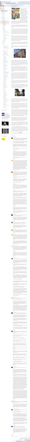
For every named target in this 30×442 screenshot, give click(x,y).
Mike (13, 233)
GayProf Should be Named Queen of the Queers (19, 133)
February (4, 40)
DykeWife (4, 96)
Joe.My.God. (4, 107)
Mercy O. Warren (5, 80)
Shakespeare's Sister (5, 52)
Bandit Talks (4, 90)
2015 (3, 12)
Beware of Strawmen (5, 38)
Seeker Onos (14, 257)
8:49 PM (13, 244)
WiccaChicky (4, 69)
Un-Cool (4, 70)
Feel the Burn (4, 36)
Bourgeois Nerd (4, 95)
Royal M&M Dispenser (5, 101)
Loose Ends (4, 91)
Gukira (4, 102)
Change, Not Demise (5, 34)
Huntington (4, 58)
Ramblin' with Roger (5, 62)
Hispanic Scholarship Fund (6, 46)
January (4, 41)
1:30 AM (13, 189)
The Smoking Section (5, 68)
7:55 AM (13, 220)
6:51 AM (13, 205)
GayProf (14, 330)
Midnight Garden (5, 64)
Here (4, 110)
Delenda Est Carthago (5, 65)
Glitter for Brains (5, 106)
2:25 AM (13, 250)
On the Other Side (5, 78)
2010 (3, 17)
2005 (3, 43)
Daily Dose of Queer (5, 59)
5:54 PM (13, 399)
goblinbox (14, 366)
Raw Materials (4, 97)
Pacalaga (4, 81)
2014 (3, 13)
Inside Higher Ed (5, 51)
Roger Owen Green (15, 245)
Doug (13, 221)
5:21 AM (13, 329)
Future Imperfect (4, 30)
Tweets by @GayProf (4, 136)
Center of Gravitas (11, 3)
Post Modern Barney (5, 53)
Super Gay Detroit (5, 86)
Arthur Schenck (14, 408)
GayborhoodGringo (5, 98)
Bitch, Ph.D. (4, 85)
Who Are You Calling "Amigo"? (6, 35)
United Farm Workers (5, 47)
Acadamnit (4, 74)
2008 (3, 19)
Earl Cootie (4, 92)
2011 (3, 16)
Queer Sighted (4, 57)
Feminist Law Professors (5, 75)
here (24, 313)
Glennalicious (4, 103)
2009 (3, 18)
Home (19, 435)
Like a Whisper (4, 79)
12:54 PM (14, 365)
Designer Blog (4, 56)
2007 (3, 20)
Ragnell (4, 63)
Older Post (27, 435)
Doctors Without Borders (5, 48)
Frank (13, 159)
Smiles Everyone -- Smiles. (5, 31)
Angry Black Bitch (5, 84)
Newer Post (12, 435)
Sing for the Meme (5, 39)
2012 (3, 15)
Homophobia (26, 133)
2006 (3, 42)
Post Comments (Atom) (16, 436)
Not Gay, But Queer (5, 37)
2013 (3, 14)
